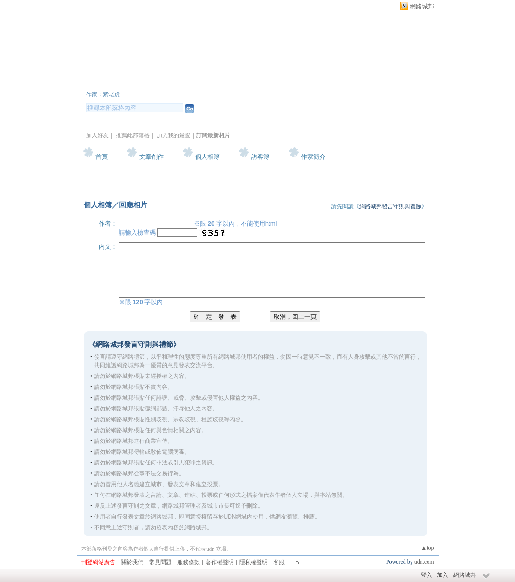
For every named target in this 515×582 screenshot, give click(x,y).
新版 (199, 81)
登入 (426, 575)
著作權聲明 (220, 562)
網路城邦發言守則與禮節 (390, 206)
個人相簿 (207, 156)
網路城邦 (422, 6)
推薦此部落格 (133, 135)
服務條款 (188, 562)
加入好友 (97, 135)
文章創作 (151, 156)
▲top (427, 547)
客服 (279, 562)
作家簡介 (313, 156)
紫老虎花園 (121, 81)
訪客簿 (260, 156)
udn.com (424, 561)
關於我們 (132, 562)
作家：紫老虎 (103, 94)
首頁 (101, 156)
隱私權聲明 (253, 562)
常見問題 (160, 562)
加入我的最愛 (173, 135)
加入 (442, 575)
